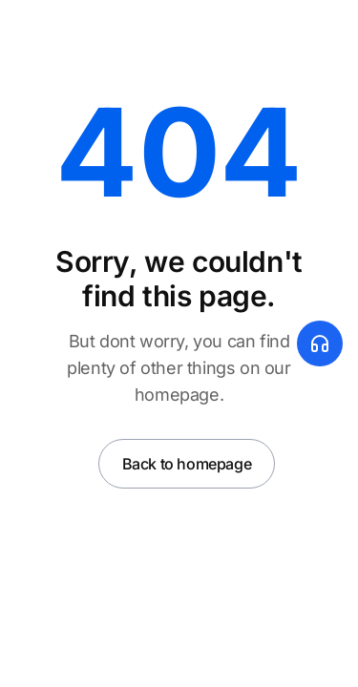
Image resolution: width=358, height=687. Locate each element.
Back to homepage (187, 463)
